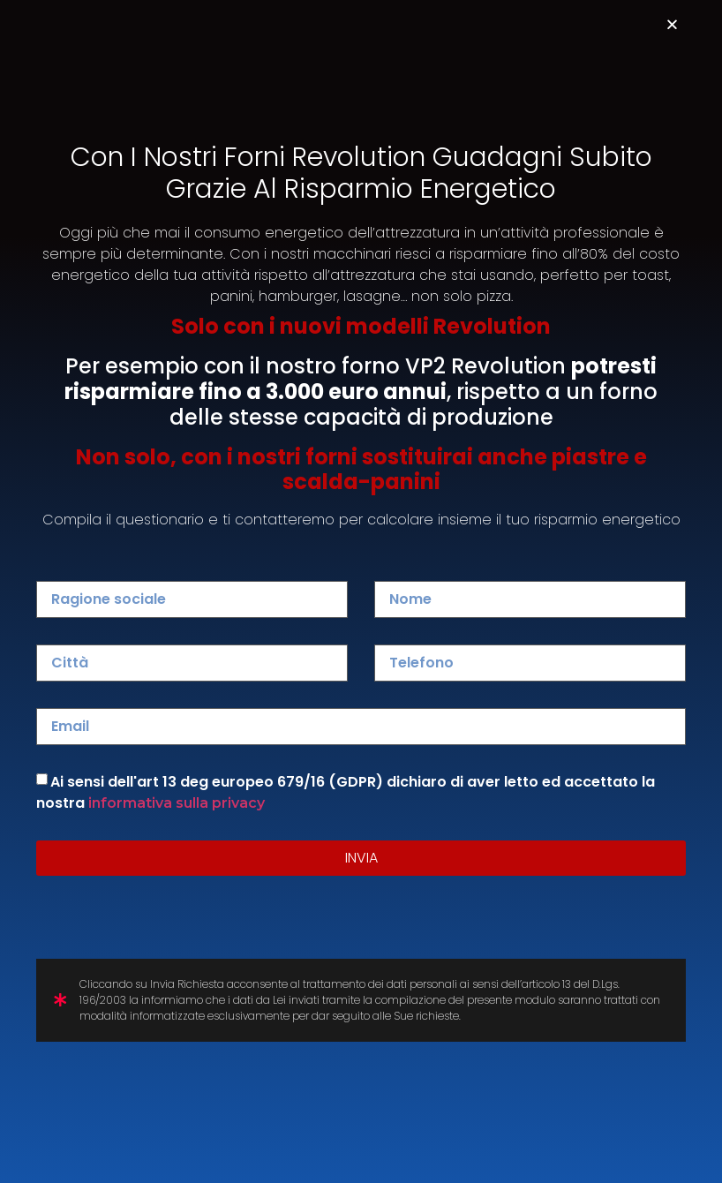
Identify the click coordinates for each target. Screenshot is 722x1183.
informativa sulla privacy (176, 803)
